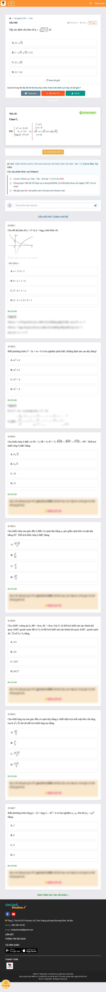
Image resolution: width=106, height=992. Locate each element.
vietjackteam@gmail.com (22, 939)
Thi (53, 93)
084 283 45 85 (18, 935)
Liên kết (10, 944)
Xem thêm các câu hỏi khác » (53, 905)
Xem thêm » (14, 263)
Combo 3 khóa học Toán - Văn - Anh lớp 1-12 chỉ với (38, 179)
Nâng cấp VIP (53, 521)
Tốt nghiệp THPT (20, 18)
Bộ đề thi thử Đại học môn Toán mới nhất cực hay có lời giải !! (52, 88)
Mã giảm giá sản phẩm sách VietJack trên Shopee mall (39, 190)
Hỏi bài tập (6, 984)
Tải (75, 93)
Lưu (92, 23)
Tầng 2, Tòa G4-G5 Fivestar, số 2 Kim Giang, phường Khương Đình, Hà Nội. (40, 930)
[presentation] (42, 29)
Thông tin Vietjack (16, 948)
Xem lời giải (53, 80)
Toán (31, 18)
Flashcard (30, 93)
